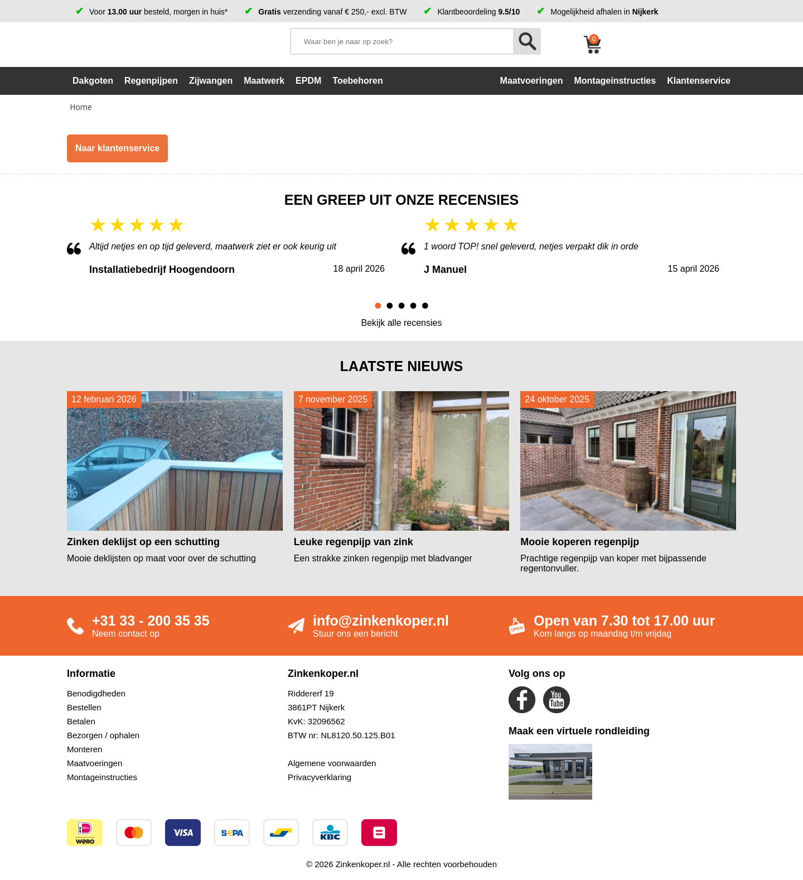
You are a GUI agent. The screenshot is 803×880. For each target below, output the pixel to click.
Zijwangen (211, 80)
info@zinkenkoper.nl (381, 620)
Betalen (81, 721)
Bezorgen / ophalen (103, 735)
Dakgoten (92, 80)
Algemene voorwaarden (332, 763)
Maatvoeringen (94, 763)
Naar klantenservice (117, 148)
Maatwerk (264, 80)
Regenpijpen (151, 80)
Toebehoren (357, 80)
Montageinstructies (102, 777)
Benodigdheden (96, 693)
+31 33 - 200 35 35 (151, 620)
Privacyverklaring (319, 777)
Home (81, 107)
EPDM (308, 80)
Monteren (84, 749)
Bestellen (84, 707)
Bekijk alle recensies (401, 323)
